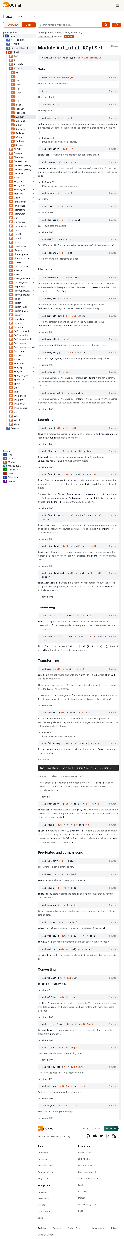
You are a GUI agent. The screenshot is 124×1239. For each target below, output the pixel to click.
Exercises (83, 1191)
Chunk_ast (19, 157)
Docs (28, 24)
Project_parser (21, 311)
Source (115, 46)
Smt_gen (18, 371)
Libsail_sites (20, 246)
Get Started (84, 1159)
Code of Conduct (47, 1234)
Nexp (18, 92)
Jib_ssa (17, 230)
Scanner (19, 145)
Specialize (19, 379)
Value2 (17, 420)
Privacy (115, 1228)
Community (43, 1198)
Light (86, 1128)
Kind (17, 84)
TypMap (19, 141)
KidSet (18, 125)
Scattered (19, 363)
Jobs (40, 1217)
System (111, 1128)
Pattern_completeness (23, 282)
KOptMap (20, 121)
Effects (18, 177)
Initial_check (20, 205)
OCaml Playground (87, 1204)
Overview (13, 24)
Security (57, 1228)
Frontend (18, 193)
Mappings (19, 250)
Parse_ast (19, 270)
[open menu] (117, 5)
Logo (80, 1210)
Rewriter (18, 323)
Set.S (58, 57)
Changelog (43, 1152)
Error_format (20, 185)
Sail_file (17, 355)
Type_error (19, 404)
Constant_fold (21, 161)
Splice (17, 383)
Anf (16, 56)
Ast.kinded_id (92, 57)
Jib (15, 218)
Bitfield (17, 149)
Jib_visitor (19, 238)
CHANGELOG (18, 40)
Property (18, 315)
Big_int (18, 72)
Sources (15, 428)
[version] (27, 16)
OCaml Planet (44, 1211)
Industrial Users (45, 1165)
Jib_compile (19, 222)
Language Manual (87, 1172)
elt (78, 57)
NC (17, 96)
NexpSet (19, 108)
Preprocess (19, 286)
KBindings (20, 129)
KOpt (18, 88)
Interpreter (19, 214)
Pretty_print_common (23, 290)
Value (16, 416)
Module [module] (68, 36)
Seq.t (90, 1024)
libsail (9, 16)
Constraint (19, 173)
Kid (17, 80)
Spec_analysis (21, 375)
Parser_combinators (24, 278)
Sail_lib (17, 359)
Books (81, 1185)
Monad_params (21, 254)
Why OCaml (43, 1178)
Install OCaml (84, 1152)
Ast (15, 60)
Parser (17, 274)
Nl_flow (17, 262)
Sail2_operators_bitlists (25, 339)
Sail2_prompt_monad (24, 347)
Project (17, 302)
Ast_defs (18, 64)
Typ (17, 100)
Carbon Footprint (76, 1228)
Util (15, 412)
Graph (17, 197)
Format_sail (19, 189)
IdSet (18, 104)
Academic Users (46, 1172)
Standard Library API (88, 1178)
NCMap (19, 137)
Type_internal (20, 408)
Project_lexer (20, 307)
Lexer (16, 242)
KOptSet (19, 116)
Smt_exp (18, 367)
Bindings (19, 133)
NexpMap (20, 112)
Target (17, 391)
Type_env (19, 399)
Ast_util (18, 68)
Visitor (17, 424)
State (17, 387)
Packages (43, 1192)
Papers (81, 1198)
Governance (98, 1228)
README (15, 44)
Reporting (19, 319)
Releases (42, 1159)
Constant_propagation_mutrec (25, 169)
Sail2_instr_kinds (22, 331)
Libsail (15, 52)
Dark (98, 1128)
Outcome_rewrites (23, 266)
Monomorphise (21, 258)
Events (41, 1205)
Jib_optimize (20, 226)
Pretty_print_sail (22, 294)
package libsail (11, 32)
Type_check (20, 395)
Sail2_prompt (20, 343)
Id (16, 76)
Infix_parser (20, 201)
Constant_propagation (25, 165)
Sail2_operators (21, 335)
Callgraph (18, 153)
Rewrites (18, 327)
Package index (45, 32)
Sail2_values (20, 351)
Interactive (19, 209)
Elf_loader (19, 181)
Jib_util (17, 234)
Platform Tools (85, 1165)
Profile (17, 298)
